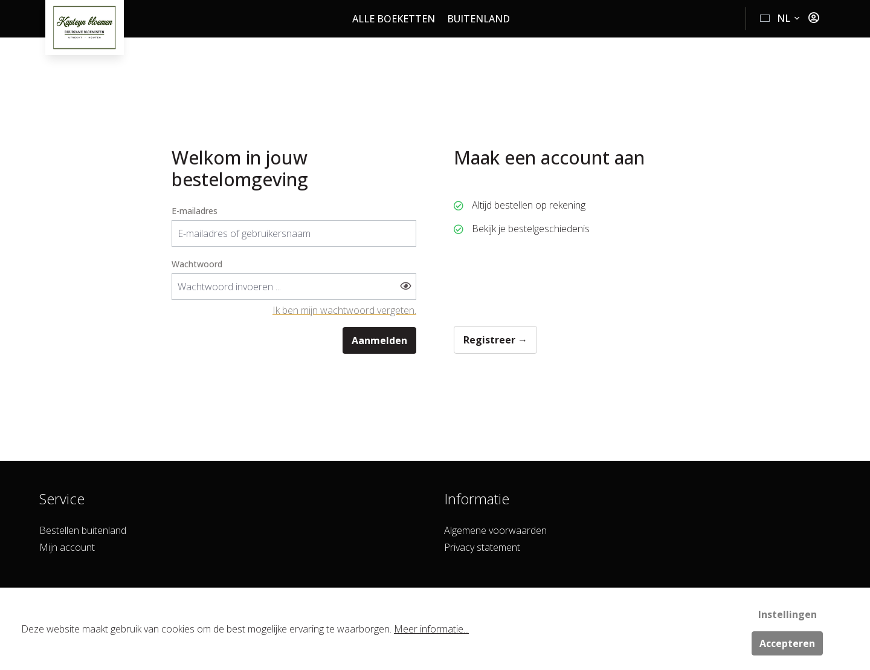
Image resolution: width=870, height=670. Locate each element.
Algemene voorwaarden (495, 530)
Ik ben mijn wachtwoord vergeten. (344, 310)
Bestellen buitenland (82, 530)
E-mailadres (195, 210)
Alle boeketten (393, 18)
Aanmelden (379, 340)
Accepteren (787, 643)
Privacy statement (482, 547)
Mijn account (67, 547)
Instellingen (787, 614)
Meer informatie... (431, 629)
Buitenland (478, 18)
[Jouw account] (813, 18)
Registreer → (495, 339)
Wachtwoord (197, 264)
